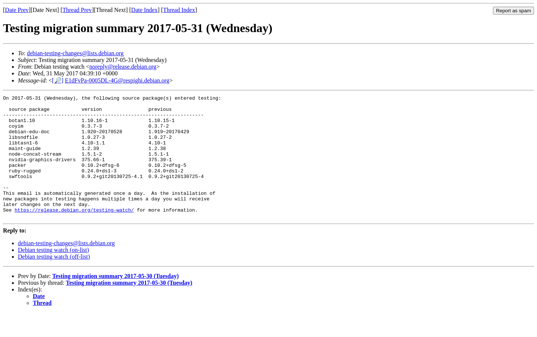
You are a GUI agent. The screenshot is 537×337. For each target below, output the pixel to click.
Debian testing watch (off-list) (54, 281)
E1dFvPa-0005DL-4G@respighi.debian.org (117, 80)
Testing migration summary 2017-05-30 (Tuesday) (115, 300)
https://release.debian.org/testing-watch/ (74, 233)
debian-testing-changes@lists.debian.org (75, 53)
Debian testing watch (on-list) (53, 274)
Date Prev (17, 10)
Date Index (144, 10)
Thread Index (179, 10)
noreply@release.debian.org (123, 66)
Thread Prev (77, 10)
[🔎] (57, 80)
